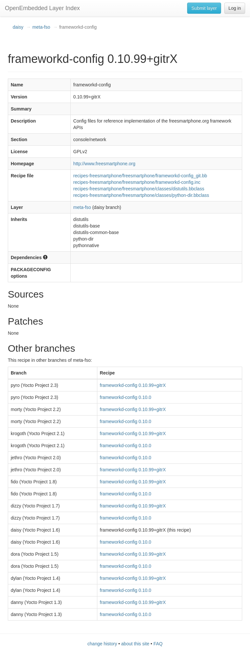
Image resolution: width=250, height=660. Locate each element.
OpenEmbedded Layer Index (42, 8)
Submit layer (204, 8)
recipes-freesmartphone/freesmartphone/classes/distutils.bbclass (138, 188)
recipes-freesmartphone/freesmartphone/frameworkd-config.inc (137, 182)
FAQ (157, 643)
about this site (135, 643)
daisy (18, 27)
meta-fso (41, 27)
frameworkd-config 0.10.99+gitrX (133, 385)
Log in (235, 8)
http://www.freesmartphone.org (104, 163)
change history (102, 643)
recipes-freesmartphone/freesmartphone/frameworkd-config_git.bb (140, 175)
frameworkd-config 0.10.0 (125, 397)
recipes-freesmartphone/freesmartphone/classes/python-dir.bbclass (141, 195)
